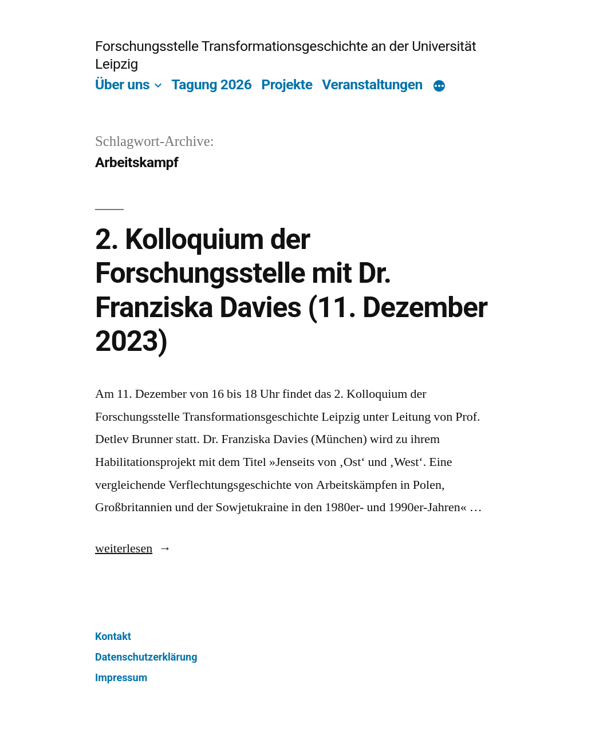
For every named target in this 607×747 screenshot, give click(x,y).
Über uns (122, 84)
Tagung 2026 (211, 84)
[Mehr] (439, 86)
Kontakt (113, 636)
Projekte (286, 84)
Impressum (121, 677)
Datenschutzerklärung (146, 657)
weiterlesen (133, 548)
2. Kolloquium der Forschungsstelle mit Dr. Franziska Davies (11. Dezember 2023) (291, 290)
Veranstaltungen (372, 84)
